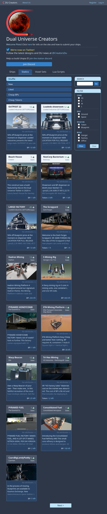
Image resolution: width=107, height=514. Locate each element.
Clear (94, 146)
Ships (12, 71)
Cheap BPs (13, 94)
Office (83, 140)
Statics (25, 71)
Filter (81, 146)
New (10, 84)
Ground (84, 114)
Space (83, 117)
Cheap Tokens (15, 100)
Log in (101, 2)
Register (92, 2)
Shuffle (11, 78)
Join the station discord (40, 58)
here (29, 44)
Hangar (84, 135)
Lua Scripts (59, 71)
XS (82, 98)
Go (96, 83)
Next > (61, 505)
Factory (84, 138)
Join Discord (29, 64)
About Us (26, 2)
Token (83, 124)
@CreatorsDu (59, 53)
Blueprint (85, 127)
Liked (11, 89)
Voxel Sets (40, 71)
